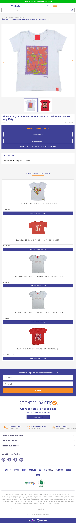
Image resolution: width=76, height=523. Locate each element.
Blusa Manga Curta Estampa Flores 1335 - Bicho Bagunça (38, 349)
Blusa (23, 18)
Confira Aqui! (38, 417)
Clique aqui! (47, 1)
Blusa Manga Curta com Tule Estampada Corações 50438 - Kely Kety (38, 276)
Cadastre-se (38, 134)
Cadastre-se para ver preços (38, 213)
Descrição (8, 155)
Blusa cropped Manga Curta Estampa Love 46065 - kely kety (38, 240)
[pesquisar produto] (72, 10)
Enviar (38, 390)
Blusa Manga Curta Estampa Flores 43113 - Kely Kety (38, 204)
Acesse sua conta (38, 141)
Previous (3, 62)
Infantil (17, 18)
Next (73, 60)
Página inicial (8, 18)
